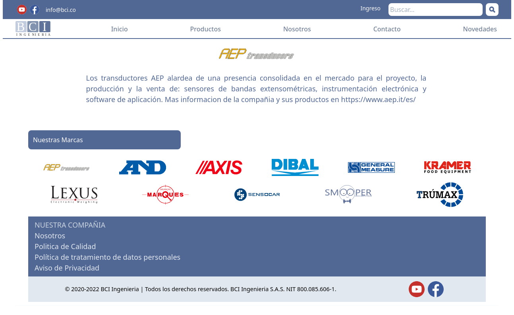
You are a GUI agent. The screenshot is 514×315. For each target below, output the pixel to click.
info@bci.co (61, 10)
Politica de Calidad (65, 246)
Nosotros (297, 29)
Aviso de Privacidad (67, 267)
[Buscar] (492, 9)
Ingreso (370, 8)
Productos (205, 29)
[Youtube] (22, 9)
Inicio (119, 29)
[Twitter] (417, 289)
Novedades (480, 29)
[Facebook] (34, 9)
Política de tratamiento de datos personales (107, 257)
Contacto (387, 29)
